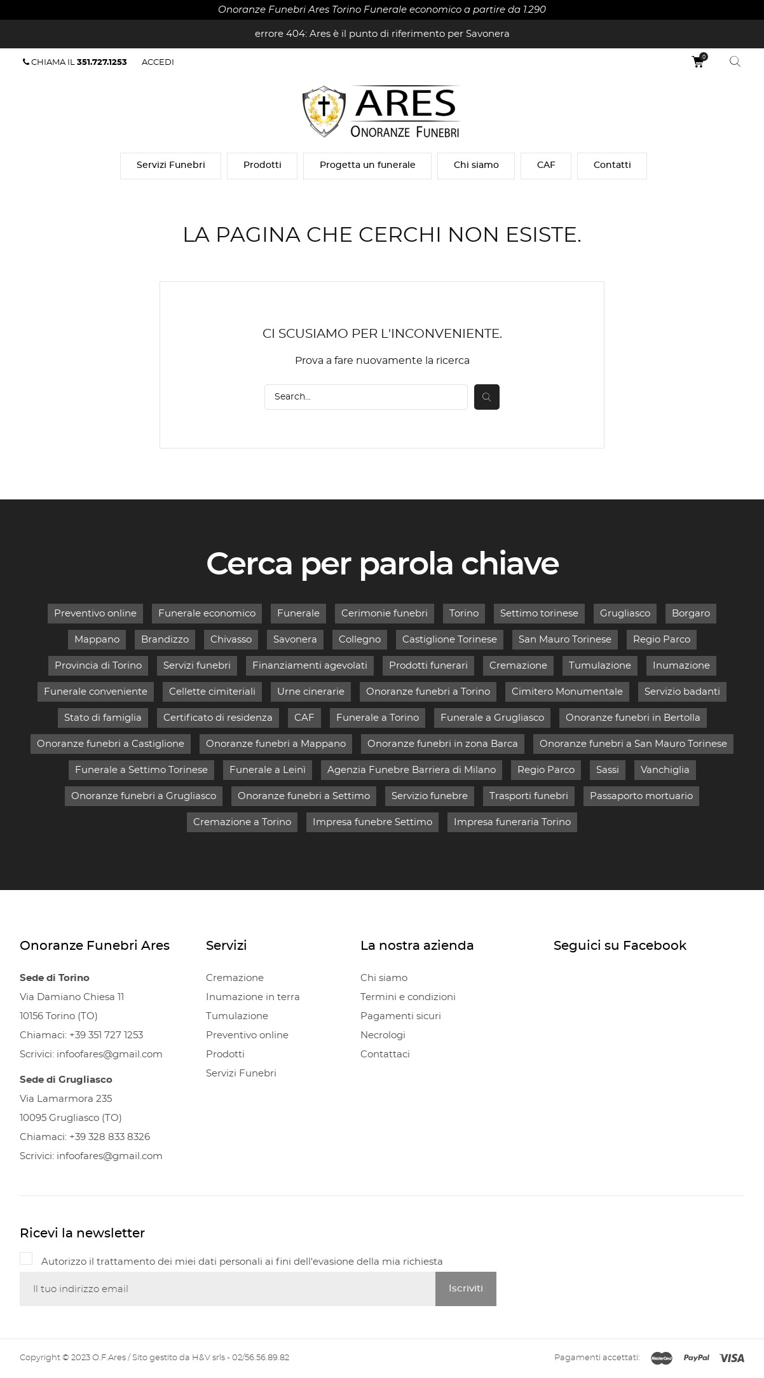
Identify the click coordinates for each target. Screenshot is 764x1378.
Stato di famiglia (103, 718)
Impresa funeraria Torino (512, 822)
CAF (546, 165)
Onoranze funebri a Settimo (304, 796)
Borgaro (691, 613)
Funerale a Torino (377, 718)
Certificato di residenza (218, 718)
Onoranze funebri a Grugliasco (143, 796)
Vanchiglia (665, 770)
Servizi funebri (197, 666)
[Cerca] (366, 397)
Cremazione (518, 666)
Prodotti (262, 165)
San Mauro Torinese (565, 639)
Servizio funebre (430, 796)
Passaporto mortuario (641, 796)
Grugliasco (625, 613)
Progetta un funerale (368, 165)
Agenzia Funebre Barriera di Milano (411, 770)
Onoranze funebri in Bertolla (633, 718)
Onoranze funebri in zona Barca (442, 744)
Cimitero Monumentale (567, 692)
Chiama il (75, 62)
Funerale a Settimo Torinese (141, 770)
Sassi (607, 770)
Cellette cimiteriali (212, 692)
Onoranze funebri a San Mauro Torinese (633, 744)
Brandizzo (165, 639)
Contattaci (385, 1054)
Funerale (298, 613)
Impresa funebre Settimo (372, 822)
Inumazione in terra (253, 997)
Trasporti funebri (528, 796)
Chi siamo (476, 165)
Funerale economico (207, 613)
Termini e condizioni (408, 997)
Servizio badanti (682, 692)
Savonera (295, 639)
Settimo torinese (539, 613)
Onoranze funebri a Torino (428, 692)
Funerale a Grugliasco (492, 718)
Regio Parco (661, 639)
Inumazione (681, 666)
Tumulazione (600, 666)
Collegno (360, 639)
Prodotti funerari (428, 666)
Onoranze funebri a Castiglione (110, 744)
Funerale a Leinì (267, 770)
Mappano (96, 639)
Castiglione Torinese (449, 639)
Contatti (612, 165)
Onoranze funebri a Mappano (276, 744)
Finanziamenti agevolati (309, 666)
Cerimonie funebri (384, 613)
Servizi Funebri (171, 165)
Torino (464, 613)
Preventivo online (95, 613)
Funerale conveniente (95, 692)
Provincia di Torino (98, 666)
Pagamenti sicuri (400, 1016)
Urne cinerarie (310, 692)
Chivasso (231, 639)
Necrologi (383, 1035)
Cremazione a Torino (242, 822)
